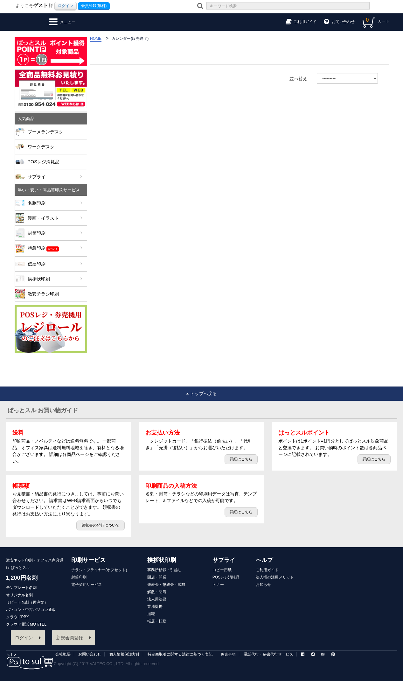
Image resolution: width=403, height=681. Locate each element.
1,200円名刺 (22, 578)
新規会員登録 (73, 638)
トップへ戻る (201, 393)
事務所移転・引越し (164, 570)
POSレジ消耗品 (43, 161)
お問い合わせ (89, 654)
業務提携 (155, 606)
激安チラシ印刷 (43, 293)
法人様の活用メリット (275, 577)
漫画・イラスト (55, 218)
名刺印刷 (55, 203)
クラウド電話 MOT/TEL (26, 624)
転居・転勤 (156, 621)
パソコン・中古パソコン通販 (31, 609)
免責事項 (228, 654)
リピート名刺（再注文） (27, 602)
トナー (218, 584)
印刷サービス (88, 560)
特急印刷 (55, 248)
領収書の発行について (100, 525)
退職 (151, 614)
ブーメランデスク (45, 131)
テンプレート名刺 (21, 587)
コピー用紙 (222, 570)
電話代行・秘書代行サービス (268, 654)
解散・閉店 (156, 592)
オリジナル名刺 (19, 595)
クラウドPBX (17, 617)
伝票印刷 (55, 263)
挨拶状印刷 (55, 278)
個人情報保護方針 (124, 654)
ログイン (65, 6)
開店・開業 (156, 577)
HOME (95, 38)
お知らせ (263, 584)
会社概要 (63, 654)
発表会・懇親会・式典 (166, 584)
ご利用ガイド (267, 570)
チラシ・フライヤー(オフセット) (99, 570)
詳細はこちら (241, 459)
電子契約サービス (86, 584)
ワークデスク (41, 146)
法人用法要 (156, 599)
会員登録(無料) (94, 6)
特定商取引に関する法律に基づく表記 (180, 654)
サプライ (55, 176)
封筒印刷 (55, 233)
